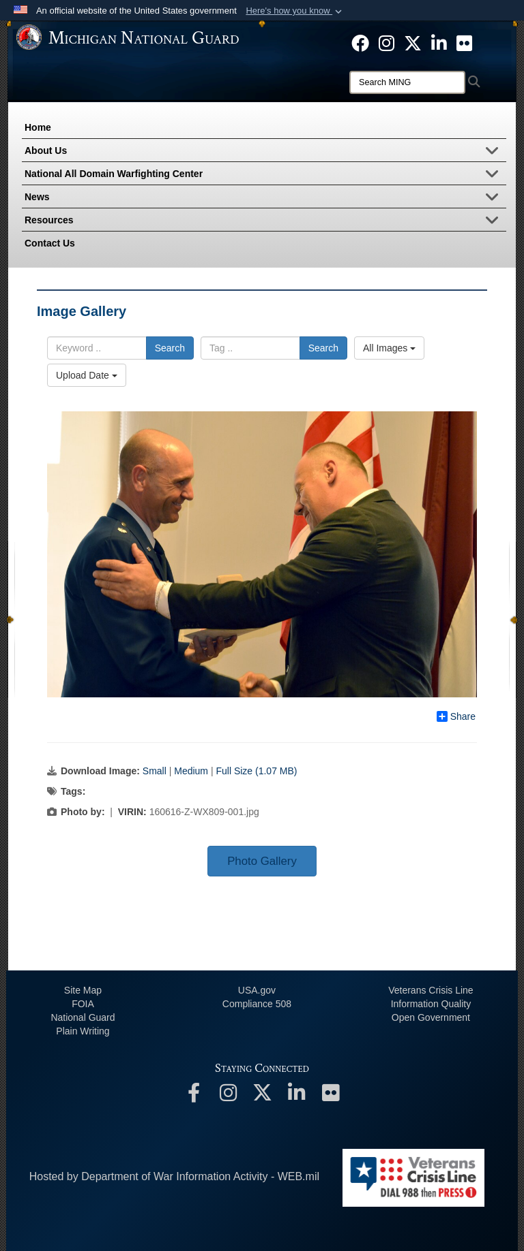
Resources (265, 221)
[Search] (407, 82)
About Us (265, 151)
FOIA (83, 1003)
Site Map (83, 990)
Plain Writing (82, 1031)
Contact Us (50, 243)
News (265, 198)
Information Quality (431, 1003)
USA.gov (257, 990)
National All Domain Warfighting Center (265, 175)
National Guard (82, 1017)
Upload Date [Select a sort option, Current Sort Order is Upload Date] (86, 375)
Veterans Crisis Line (431, 990)
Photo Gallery (262, 861)
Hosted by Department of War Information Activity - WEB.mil (174, 1176)
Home (38, 127)
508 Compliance (256, 1003)
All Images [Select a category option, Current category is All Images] (389, 348)
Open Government (431, 1017)
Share (456, 716)
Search (170, 348)
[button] (295, 11)
